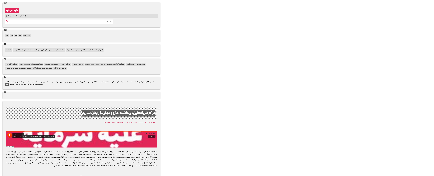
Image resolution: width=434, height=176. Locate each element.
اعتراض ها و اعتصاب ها (95, 50)
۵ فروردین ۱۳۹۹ (150, 122)
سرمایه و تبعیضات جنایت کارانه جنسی (18, 68)
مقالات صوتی (115, 122)
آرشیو (83, 50)
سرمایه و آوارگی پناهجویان (115, 64)
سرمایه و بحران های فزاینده (136, 64)
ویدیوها (76, 50)
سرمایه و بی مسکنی (51, 64)
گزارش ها (17, 50)
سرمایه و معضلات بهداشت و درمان (31, 64)
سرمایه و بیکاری (65, 64)
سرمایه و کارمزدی (11, 64)
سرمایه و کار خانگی (60, 68)
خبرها (24, 50)
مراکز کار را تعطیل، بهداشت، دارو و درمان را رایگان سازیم (118, 113)
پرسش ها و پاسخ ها (43, 50)
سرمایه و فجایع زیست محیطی (95, 64)
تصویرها (69, 50)
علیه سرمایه (12, 10)
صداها (62, 50)
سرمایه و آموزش (78, 64)
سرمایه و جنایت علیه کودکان (42, 68)
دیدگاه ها (55, 50)
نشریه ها (31, 50)
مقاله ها (9, 50)
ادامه (7, 84)
